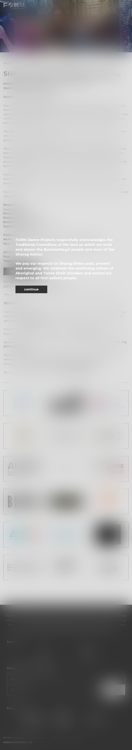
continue (31, 289)
